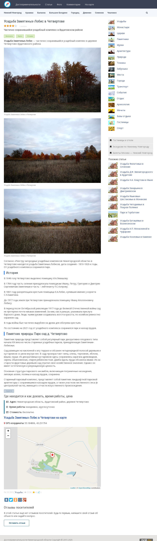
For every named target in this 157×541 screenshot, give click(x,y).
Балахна (41, 13)
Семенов (99, 13)
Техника (121, 62)
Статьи (48, 4)
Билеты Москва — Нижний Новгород (131, 152)
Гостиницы (122, 122)
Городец (75, 13)
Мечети (121, 110)
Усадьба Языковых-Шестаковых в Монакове (133, 198)
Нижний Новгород (13, 13)
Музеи (120, 45)
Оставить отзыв (16, 523)
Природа (121, 56)
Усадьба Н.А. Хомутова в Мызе (136, 180)
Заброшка (122, 68)
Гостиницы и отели (121, 140)
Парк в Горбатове (129, 212)
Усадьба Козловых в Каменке (136, 236)
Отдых (120, 98)
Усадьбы (19, 492)
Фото (59, 4)
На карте (89, 4)
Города (121, 80)
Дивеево (87, 13)
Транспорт (122, 86)
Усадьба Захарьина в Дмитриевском (131, 190)
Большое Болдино (58, 13)
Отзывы (30, 36)
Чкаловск (111, 13)
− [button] (8, 436)
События (121, 92)
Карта (20, 36)
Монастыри (123, 27)
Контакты (9, 36)
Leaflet (72, 488)
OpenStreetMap (85, 488)
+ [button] (8, 431)
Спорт (120, 128)
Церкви (121, 33)
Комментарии (73, 4)
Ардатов (9, 391)
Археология (123, 104)
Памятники (123, 39)
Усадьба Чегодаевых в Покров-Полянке (132, 206)
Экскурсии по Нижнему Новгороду (129, 146)
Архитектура (123, 50)
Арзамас (29, 13)
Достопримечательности (28, 4)
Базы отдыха (124, 116)
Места (120, 74)
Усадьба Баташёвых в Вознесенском (131, 222)
